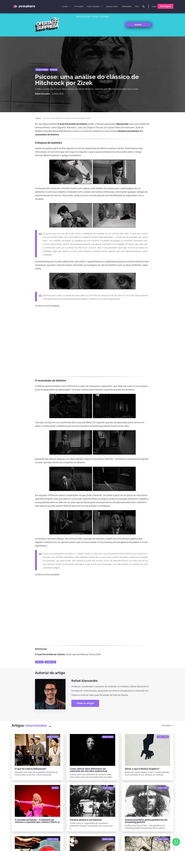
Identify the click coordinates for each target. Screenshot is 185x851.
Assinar (138, 24)
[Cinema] (55, 788)
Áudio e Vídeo (42, 70)
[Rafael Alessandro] (42, 94)
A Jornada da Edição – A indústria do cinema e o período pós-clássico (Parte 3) (37, 820)
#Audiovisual (50, 662)
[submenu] (69, 6)
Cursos (66, 6)
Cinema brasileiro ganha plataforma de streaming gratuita (146, 820)
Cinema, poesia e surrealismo (86, 819)
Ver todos (167, 725)
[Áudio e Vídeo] (53, 737)
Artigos (38, 118)
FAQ (136, 6)
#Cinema (39, 662)
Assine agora (165, 6)
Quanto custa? (112, 6)
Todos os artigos (85, 703)
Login (154, 6)
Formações (78, 6)
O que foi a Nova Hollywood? (30, 768)
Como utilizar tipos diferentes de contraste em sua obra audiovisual (88, 769)
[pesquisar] (143, 6)
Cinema (53, 70)
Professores (127, 6)
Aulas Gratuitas (95, 6)
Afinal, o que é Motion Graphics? (142, 768)
